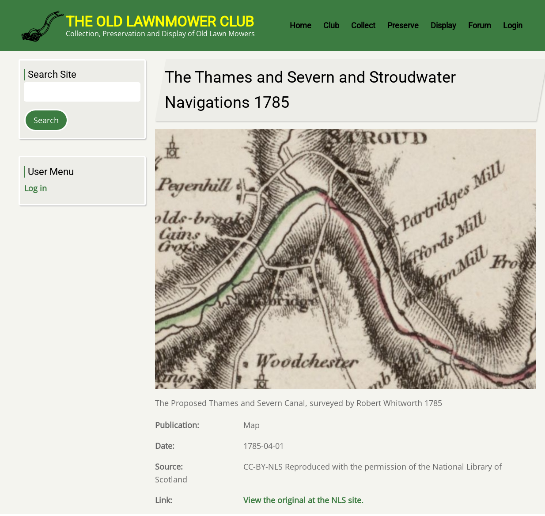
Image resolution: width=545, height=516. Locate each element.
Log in (35, 188)
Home (300, 25)
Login (512, 25)
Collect (363, 25)
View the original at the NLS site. (303, 500)
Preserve (403, 25)
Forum (479, 25)
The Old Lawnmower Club (160, 21)
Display (443, 25)
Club (331, 25)
